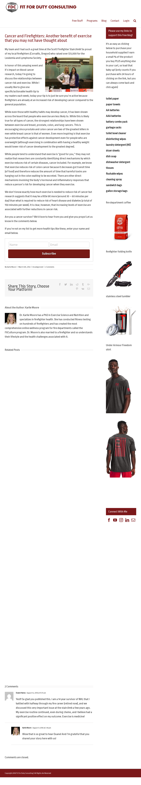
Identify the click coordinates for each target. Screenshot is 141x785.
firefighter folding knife (119, 251)
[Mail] (133, 520)
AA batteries (112, 110)
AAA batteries (113, 116)
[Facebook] (109, 520)
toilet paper (112, 98)
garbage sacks (113, 127)
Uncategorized (37, 267)
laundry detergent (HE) (118, 144)
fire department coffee (118, 202)
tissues (110, 167)
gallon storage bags (116, 191)
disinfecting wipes (116, 139)
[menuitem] (79, 20)
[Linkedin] (127, 520)
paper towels (113, 104)
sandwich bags (114, 185)
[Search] (134, 20)
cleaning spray (114, 179)
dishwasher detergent (118, 162)
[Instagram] (121, 520)
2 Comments (49, 267)
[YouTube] (115, 520)
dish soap (111, 156)
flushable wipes (114, 173)
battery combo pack (116, 121)
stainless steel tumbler (118, 296)
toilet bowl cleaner (116, 133)
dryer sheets (113, 150)
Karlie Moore (11, 267)
